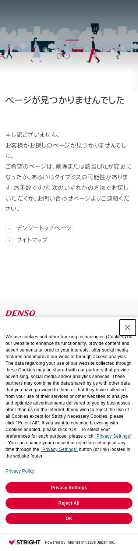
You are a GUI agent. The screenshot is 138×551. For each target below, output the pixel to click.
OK (69, 518)
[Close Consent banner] (128, 327)
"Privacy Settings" (113, 436)
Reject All (69, 503)
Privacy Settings (69, 487)
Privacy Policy (20, 471)
